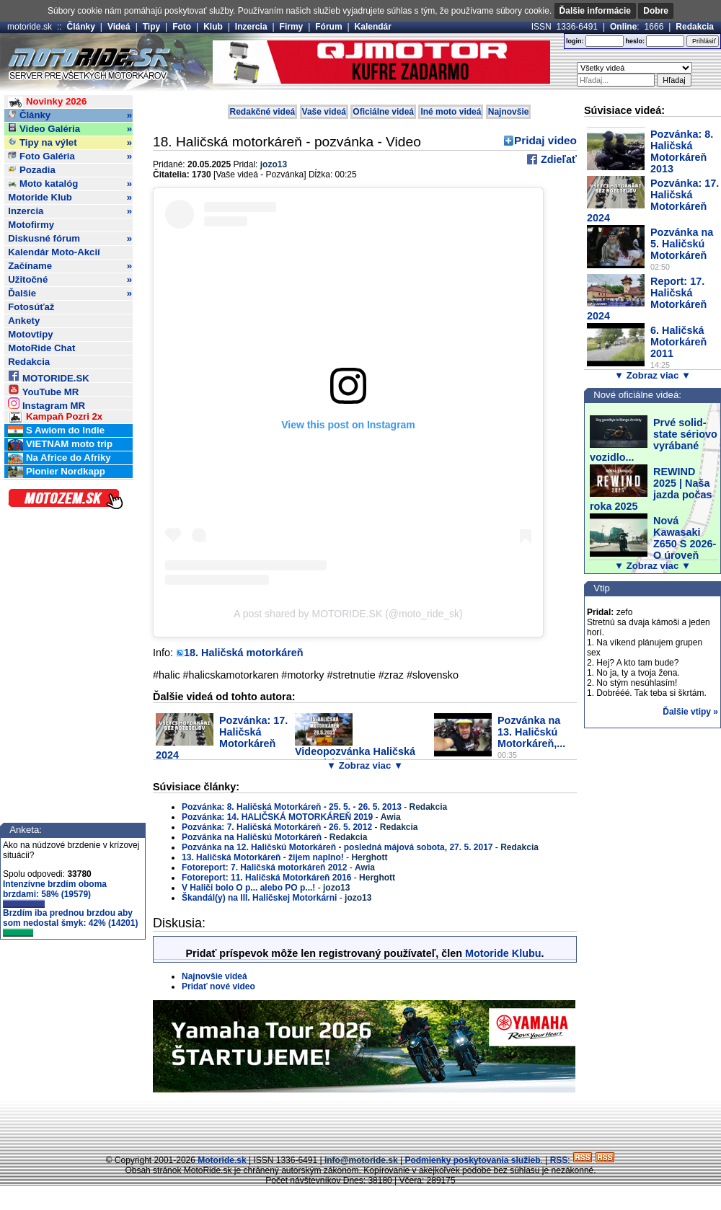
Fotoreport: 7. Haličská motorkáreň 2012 (264, 867)
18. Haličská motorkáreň (244, 652)
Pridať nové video (218, 986)
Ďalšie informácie (595, 11)
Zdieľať (557, 159)
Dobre (655, 11)
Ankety (24, 320)
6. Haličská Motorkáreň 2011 (678, 341)
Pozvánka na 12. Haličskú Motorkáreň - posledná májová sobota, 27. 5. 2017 (337, 847)
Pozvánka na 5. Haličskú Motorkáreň (681, 243)
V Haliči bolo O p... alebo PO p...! (248, 888)
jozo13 (273, 164)
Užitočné (70, 280)
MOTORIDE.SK (48, 376)
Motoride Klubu (503, 953)
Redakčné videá (263, 112)
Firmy (292, 27)
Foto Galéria (70, 156)
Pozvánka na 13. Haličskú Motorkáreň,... (531, 732)
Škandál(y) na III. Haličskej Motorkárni (261, 898)
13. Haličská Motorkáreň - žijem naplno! (263, 857)
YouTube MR (43, 390)
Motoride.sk (222, 1160)
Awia (391, 817)
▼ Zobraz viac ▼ (365, 765)
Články (81, 27)
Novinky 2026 (47, 102)
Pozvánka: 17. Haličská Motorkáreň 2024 (222, 738)
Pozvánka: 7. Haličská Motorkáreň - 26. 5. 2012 (277, 827)
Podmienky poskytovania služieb (472, 1160)
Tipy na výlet (70, 143)
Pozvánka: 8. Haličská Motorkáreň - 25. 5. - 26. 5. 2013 (292, 807)
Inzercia (251, 27)
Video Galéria (70, 129)
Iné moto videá (450, 112)
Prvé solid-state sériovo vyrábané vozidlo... (653, 440)
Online (623, 27)
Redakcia (695, 27)
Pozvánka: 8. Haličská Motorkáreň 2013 (681, 151)
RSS (559, 1160)
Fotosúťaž (31, 306)
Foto (181, 27)
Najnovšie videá (214, 976)
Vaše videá (324, 112)
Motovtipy (30, 334)
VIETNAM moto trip (60, 444)
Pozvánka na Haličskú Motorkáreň (252, 837)
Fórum (328, 27)
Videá (119, 27)
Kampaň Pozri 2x (55, 417)
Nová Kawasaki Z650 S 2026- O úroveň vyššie (653, 544)
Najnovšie (508, 112)
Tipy (151, 27)
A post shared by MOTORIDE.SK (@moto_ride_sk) (348, 613)
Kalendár (373, 27)
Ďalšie (70, 293)
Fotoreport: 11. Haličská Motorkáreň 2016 (266, 878)
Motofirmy (31, 224)
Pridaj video (545, 140)
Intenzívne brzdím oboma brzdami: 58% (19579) (55, 893)
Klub (213, 27)
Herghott (369, 857)
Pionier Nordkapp (56, 472)
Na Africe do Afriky (59, 458)
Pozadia (32, 169)
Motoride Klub (70, 197)
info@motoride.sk (361, 1160)
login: (575, 41)
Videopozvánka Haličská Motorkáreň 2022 (355, 757)
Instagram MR (46, 403)
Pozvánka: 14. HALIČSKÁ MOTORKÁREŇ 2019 (277, 817)
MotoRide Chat (41, 348)
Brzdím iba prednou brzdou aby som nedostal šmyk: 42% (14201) (70, 922)
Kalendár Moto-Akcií (54, 252)
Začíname (70, 266)
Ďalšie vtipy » (690, 712)
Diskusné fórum (70, 238)
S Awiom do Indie (56, 431)
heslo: (635, 41)
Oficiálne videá (383, 112)
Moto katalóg (70, 184)
